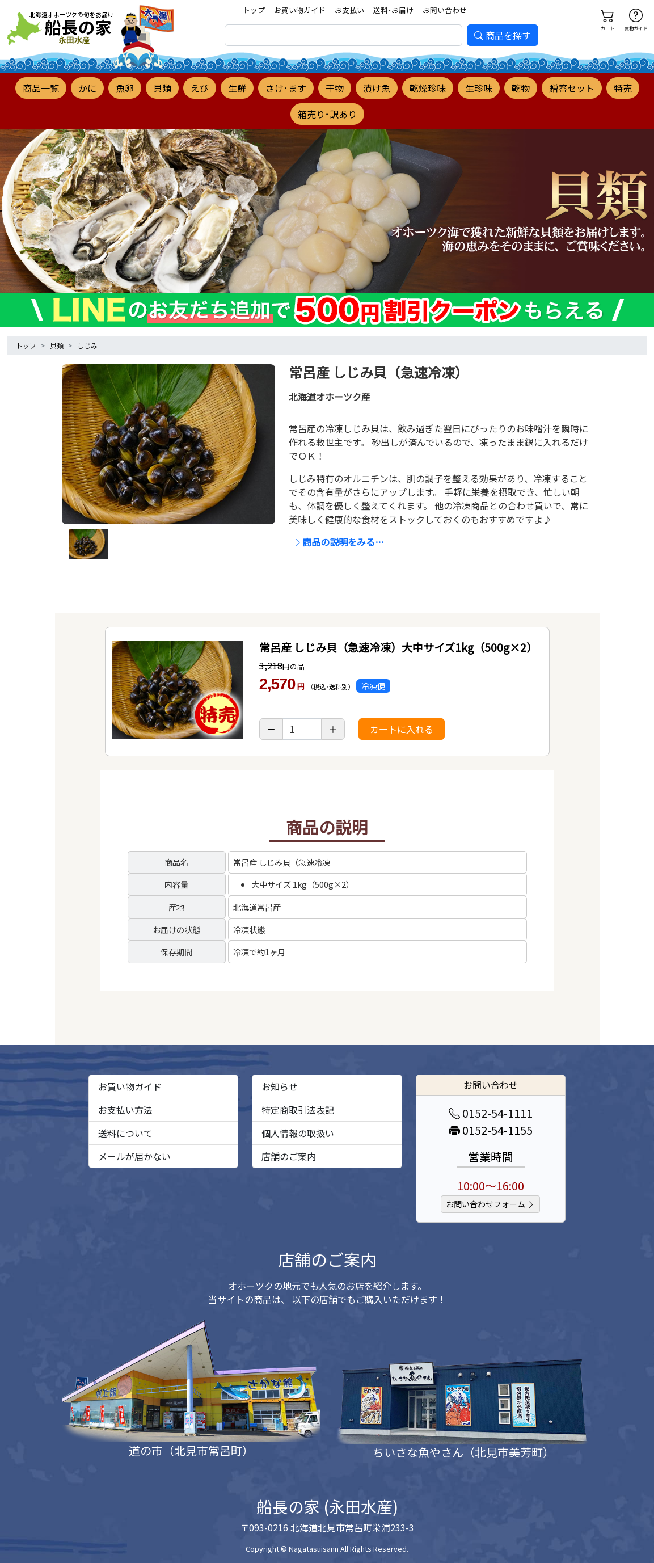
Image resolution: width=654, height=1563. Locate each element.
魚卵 (125, 88)
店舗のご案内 (288, 1156)
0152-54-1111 (491, 1113)
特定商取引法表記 (297, 1110)
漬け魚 (376, 88)
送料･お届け (393, 10)
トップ (254, 10)
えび (200, 88)
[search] (343, 35)
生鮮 (237, 88)
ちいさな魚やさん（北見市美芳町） (463, 1452)
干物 (335, 88)
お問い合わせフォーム (490, 1204)
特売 (623, 88)
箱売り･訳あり (327, 114)
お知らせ (279, 1086)
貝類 (162, 88)
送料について (125, 1133)
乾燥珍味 (428, 88)
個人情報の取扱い (297, 1133)
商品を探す (502, 35)
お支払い (349, 10)
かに (87, 88)
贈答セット (571, 88)
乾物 (521, 88)
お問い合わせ (445, 10)
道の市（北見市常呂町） (191, 1450)
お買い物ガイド (300, 10)
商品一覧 (41, 88)
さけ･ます (285, 88)
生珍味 (478, 88)
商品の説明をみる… (338, 542)
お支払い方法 (125, 1110)
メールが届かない (134, 1156)
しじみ (87, 345)
